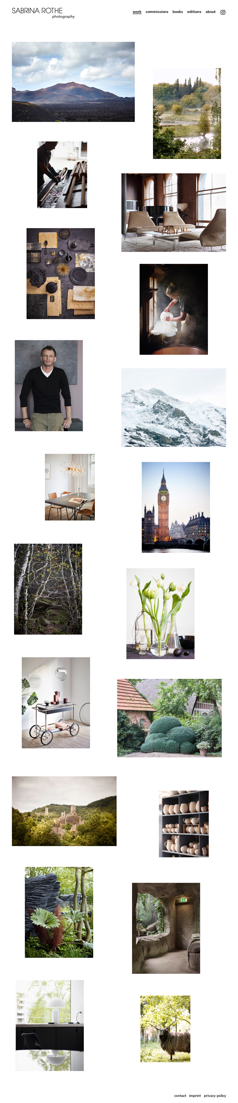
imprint (195, 1095)
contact (180, 1095)
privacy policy (215, 1095)
